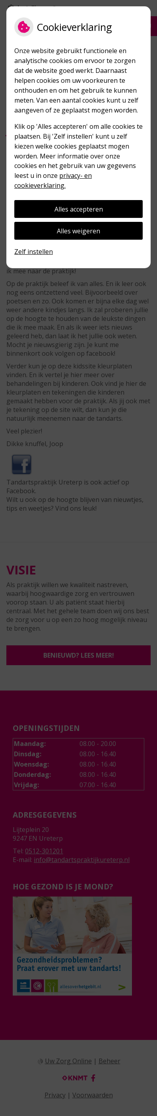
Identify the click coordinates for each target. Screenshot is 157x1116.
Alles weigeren (78, 231)
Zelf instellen (33, 251)
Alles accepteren (78, 209)
